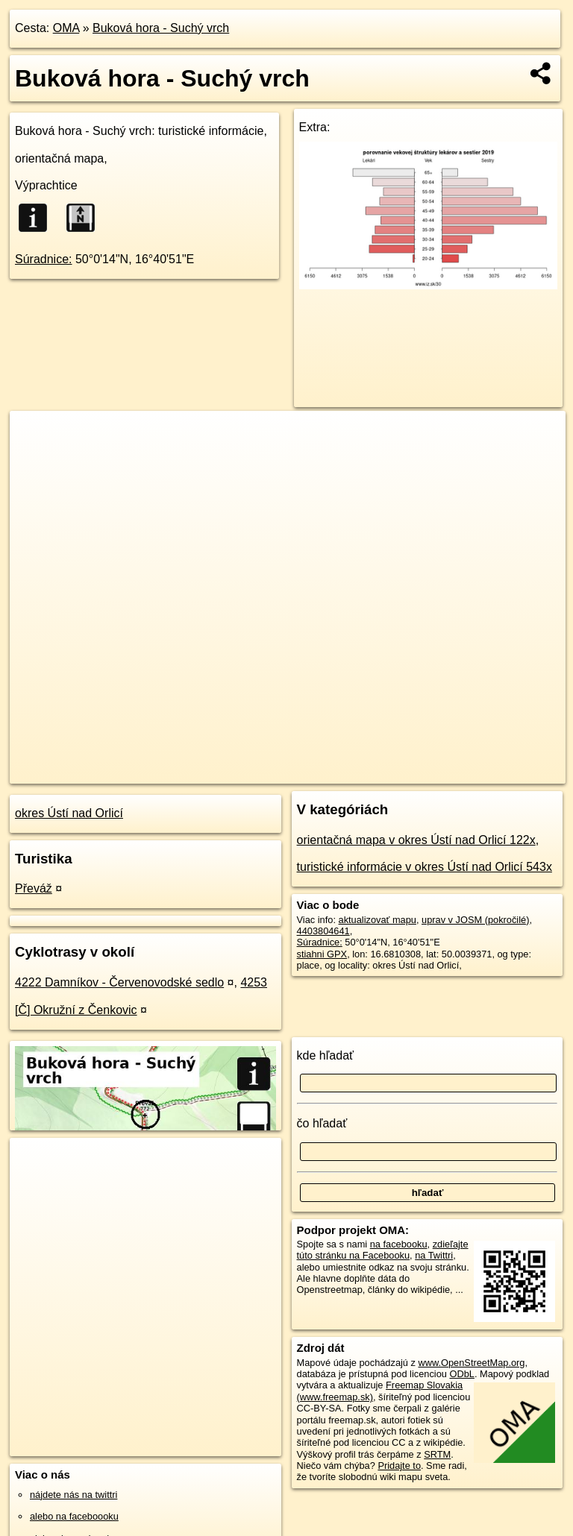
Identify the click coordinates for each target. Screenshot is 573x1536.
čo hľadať (322, 1123)
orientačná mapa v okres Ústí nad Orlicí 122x (416, 840)
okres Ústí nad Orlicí (69, 813)
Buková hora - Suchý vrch (161, 28)
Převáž (33, 888)
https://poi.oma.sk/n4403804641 (498, 771)
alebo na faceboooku (74, 1516)
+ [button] (35, 436)
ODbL (461, 1373)
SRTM (437, 1454)
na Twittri (434, 1255)
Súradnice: (43, 259)
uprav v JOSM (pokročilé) (475, 919)
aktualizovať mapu (377, 919)
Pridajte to (399, 1465)
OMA (66, 28)
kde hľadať (325, 1055)
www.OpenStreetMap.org (471, 1362)
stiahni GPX (322, 954)
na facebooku (399, 1244)
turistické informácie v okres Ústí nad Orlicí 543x (424, 866)
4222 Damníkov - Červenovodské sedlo (119, 982)
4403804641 (323, 931)
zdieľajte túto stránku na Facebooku (383, 1249)
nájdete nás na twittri (73, 1494)
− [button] (35, 459)
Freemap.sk (385, 771)
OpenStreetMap (308, 771)
